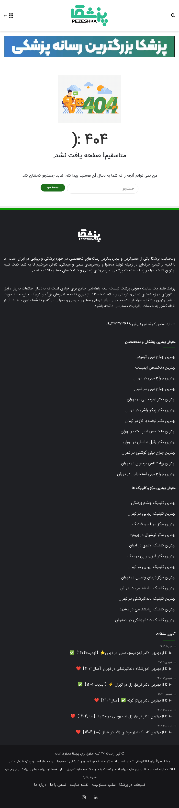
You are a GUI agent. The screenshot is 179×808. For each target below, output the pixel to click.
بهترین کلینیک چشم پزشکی (153, 503)
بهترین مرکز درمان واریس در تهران (148, 577)
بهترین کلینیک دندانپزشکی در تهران (147, 598)
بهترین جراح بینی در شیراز (154, 388)
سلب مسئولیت (104, 785)
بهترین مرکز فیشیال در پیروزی (151, 535)
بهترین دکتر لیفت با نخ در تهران (150, 420)
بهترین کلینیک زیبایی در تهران (151, 513)
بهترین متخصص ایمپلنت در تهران (148, 431)
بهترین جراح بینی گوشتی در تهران (148, 452)
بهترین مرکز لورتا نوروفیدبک (153, 524)
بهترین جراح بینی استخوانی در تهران (146, 474)
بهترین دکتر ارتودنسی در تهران (151, 399)
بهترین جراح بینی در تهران (154, 378)
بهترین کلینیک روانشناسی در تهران (147, 588)
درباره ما (40, 785)
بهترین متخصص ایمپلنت (155, 367)
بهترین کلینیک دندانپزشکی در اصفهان (145, 620)
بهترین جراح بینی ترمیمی (155, 356)
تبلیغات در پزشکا (132, 785)
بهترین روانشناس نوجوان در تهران (148, 463)
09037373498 (118, 324)
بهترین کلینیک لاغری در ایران (152, 545)
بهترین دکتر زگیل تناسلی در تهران (149, 442)
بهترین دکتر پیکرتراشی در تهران (150, 410)
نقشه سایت (79, 785)
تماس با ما (58, 785)
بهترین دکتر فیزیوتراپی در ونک (151, 556)
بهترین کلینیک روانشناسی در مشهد (147, 609)
